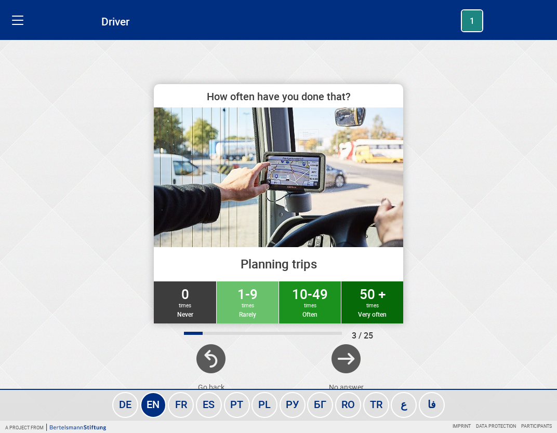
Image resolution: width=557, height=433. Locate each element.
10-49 (310, 301)
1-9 (247, 301)
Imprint (462, 426)
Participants (536, 426)
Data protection (496, 426)
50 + (372, 301)
